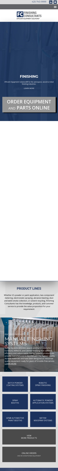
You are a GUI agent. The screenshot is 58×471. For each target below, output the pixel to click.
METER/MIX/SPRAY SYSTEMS (43, 419)
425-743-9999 (39, 1)
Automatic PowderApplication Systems (42, 401)
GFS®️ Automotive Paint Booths (15, 419)
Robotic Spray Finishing (43, 384)
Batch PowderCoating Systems (15, 384)
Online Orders (29, 454)
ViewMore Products (29, 436)
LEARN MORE (10, 363)
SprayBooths (15, 401)
